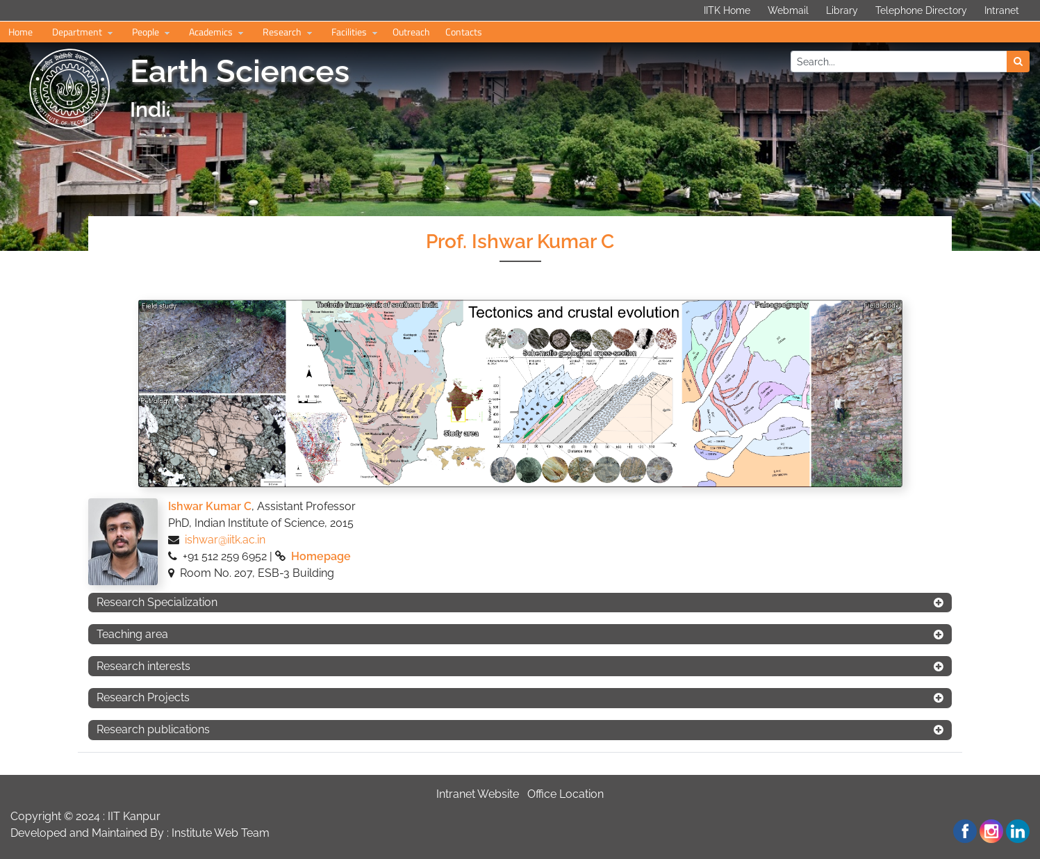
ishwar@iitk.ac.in (225, 539)
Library (842, 10)
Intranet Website (477, 794)
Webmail (788, 10)
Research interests (143, 666)
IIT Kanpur (134, 816)
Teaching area (132, 634)
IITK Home (727, 10)
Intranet (1001, 10)
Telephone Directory (921, 10)
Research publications (153, 729)
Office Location (565, 794)
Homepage (321, 556)
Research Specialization (157, 602)
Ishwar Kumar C (209, 506)
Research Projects (143, 697)
